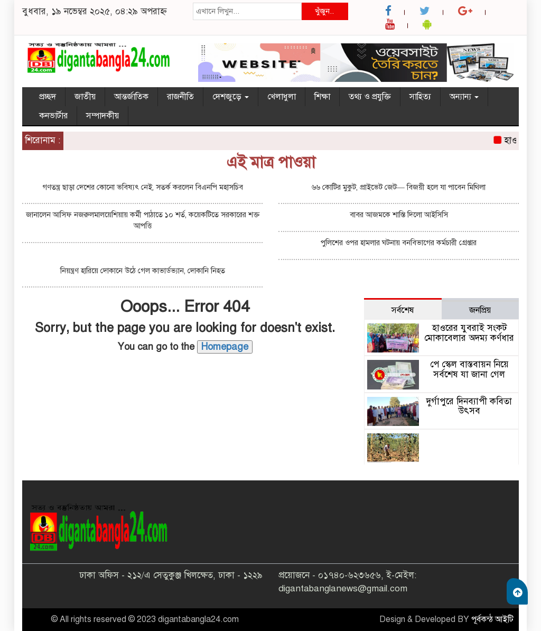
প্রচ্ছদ (47, 96)
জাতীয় (85, 96)
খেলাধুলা (281, 96)
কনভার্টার (53, 115)
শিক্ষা (322, 96)
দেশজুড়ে (230, 96)
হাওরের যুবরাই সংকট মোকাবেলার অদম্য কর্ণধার (469, 333)
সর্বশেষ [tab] (402, 310)
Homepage (224, 346)
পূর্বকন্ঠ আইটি (492, 619)
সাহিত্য (420, 96)
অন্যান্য (464, 96)
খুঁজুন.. (324, 11)
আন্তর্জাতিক (131, 96)
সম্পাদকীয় (102, 115)
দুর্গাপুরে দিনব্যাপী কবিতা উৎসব (469, 406)
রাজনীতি (180, 96)
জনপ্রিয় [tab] (480, 310)
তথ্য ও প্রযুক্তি (370, 96)
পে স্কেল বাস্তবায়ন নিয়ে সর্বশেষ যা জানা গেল (469, 369)
